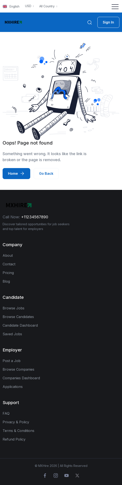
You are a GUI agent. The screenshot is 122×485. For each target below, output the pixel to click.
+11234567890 (34, 217)
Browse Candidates (18, 317)
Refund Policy (14, 439)
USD (28, 6)
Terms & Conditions (18, 430)
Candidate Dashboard (20, 325)
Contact (9, 264)
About (8, 255)
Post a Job (12, 361)
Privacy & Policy (16, 422)
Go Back (46, 173)
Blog (6, 281)
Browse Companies (18, 369)
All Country (47, 6)
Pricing (8, 273)
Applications (13, 386)
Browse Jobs (13, 308)
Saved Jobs (12, 334)
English (11, 6)
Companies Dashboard (21, 378)
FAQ (6, 413)
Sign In (108, 22)
